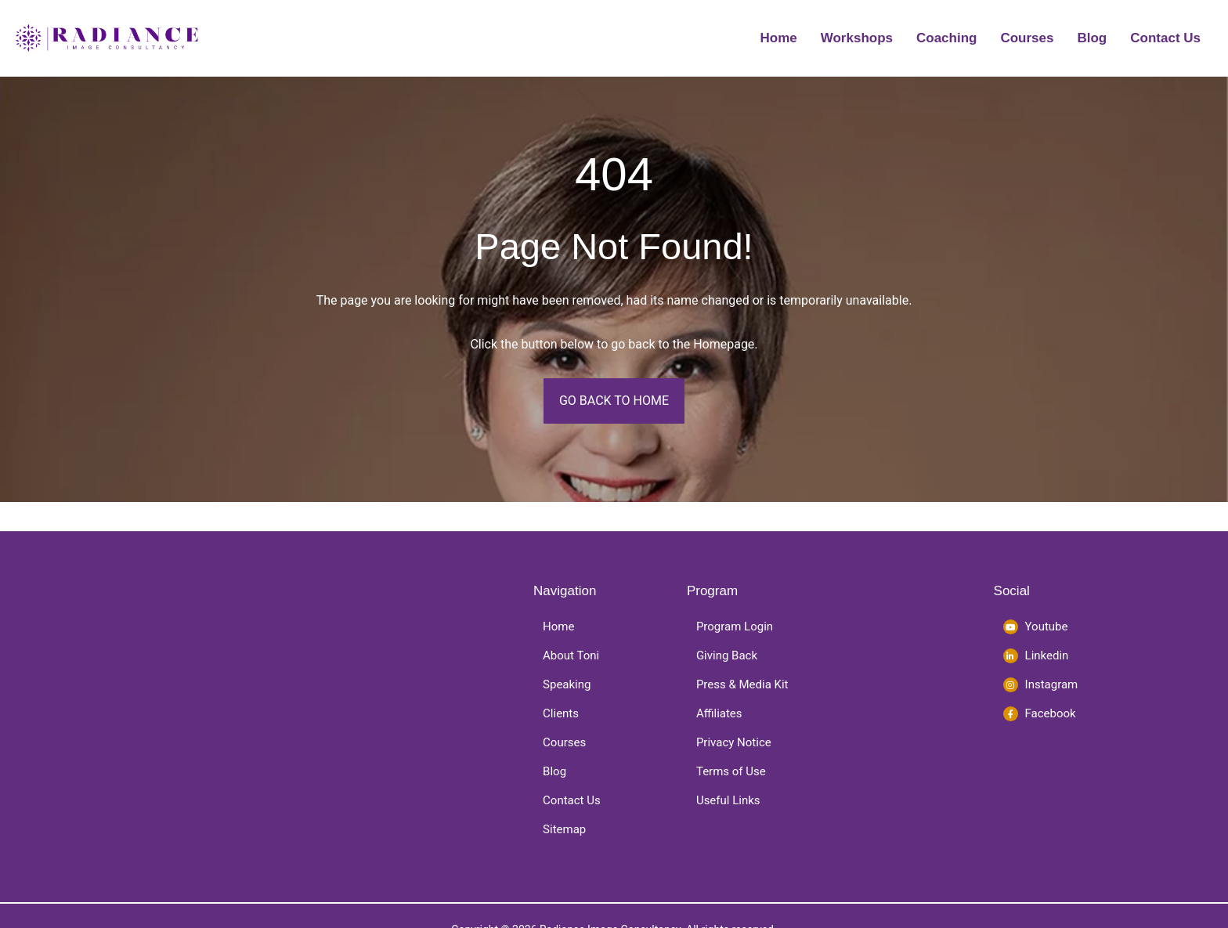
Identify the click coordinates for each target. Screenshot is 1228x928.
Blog (1092, 38)
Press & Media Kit (742, 684)
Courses (1026, 38)
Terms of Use (731, 771)
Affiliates (719, 713)
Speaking (567, 684)
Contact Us (1165, 38)
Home (778, 38)
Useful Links (728, 800)
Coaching (946, 38)
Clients (561, 713)
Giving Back (726, 655)
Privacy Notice (733, 742)
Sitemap (564, 829)
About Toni (571, 655)
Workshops (857, 38)
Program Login (734, 626)
